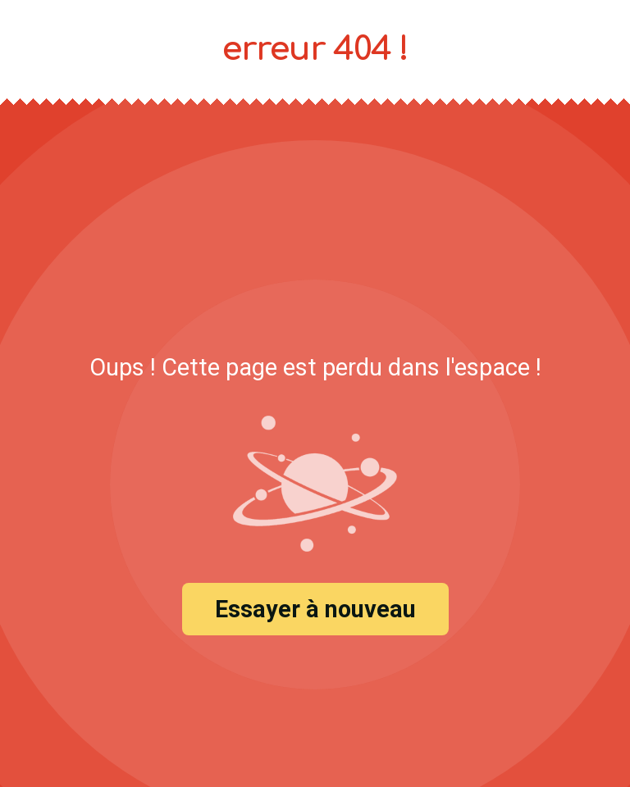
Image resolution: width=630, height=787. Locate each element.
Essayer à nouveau (315, 609)
